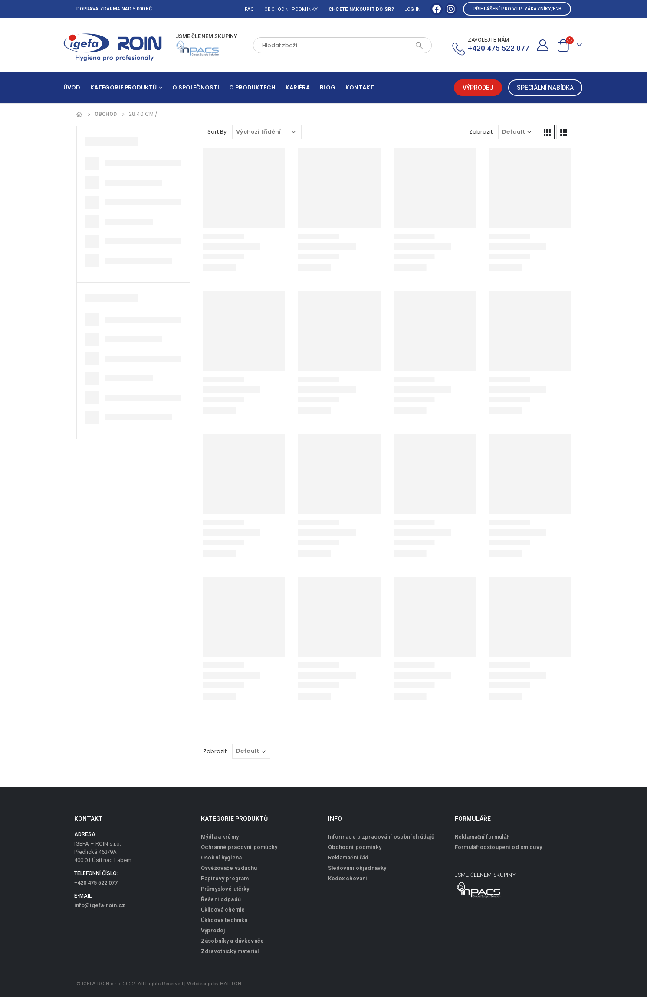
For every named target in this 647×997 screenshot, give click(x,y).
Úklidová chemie (223, 909)
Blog (327, 87)
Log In (412, 9)
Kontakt (359, 87)
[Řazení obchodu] (267, 132)
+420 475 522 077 (96, 882)
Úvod (71, 87)
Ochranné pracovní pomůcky (239, 847)
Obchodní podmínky (291, 9)
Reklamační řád (348, 857)
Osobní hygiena (221, 857)
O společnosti (195, 87)
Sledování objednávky (357, 868)
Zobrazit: (481, 132)
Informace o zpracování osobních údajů (381, 836)
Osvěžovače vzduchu (229, 868)
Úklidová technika (224, 920)
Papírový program (225, 878)
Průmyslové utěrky (225, 888)
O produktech (252, 87)
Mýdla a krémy (220, 836)
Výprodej (213, 930)
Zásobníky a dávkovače (232, 941)
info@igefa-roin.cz (99, 905)
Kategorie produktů (123, 87)
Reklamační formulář (482, 836)
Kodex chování (348, 878)
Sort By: (217, 132)
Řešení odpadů (221, 899)
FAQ (249, 9)
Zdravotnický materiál (230, 951)
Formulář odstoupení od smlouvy (498, 847)
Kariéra (298, 87)
